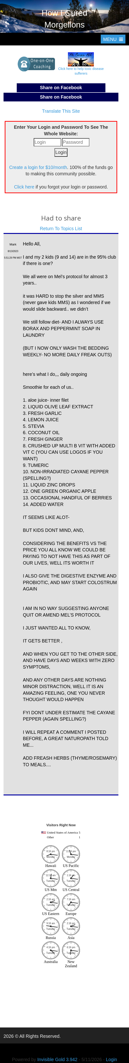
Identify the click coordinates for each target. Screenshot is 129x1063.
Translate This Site (61, 111)
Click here (24, 186)
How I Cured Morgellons (64, 18)
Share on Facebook (61, 87)
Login (111, 1059)
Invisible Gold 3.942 (58, 1059)
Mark (13, 244)
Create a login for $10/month (38, 167)
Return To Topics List (61, 228)
